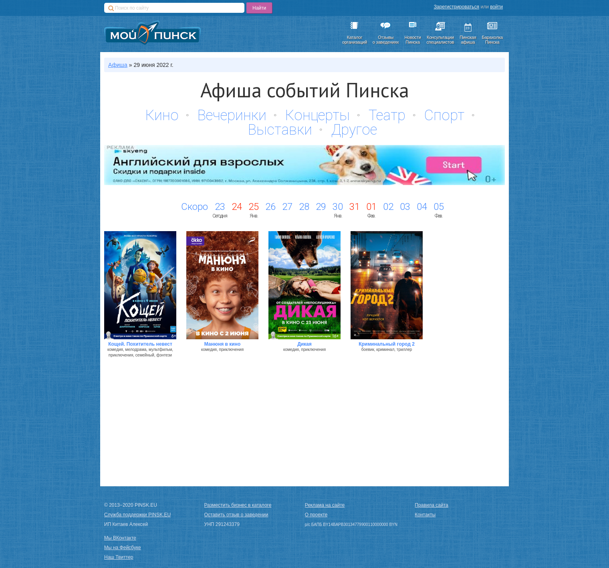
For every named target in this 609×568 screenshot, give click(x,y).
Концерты (317, 115)
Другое (354, 129)
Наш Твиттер (118, 557)
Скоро (194, 206)
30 (338, 206)
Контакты (425, 515)
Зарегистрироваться (456, 7)
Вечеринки (232, 115)
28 (304, 206)
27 (287, 206)
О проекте (316, 515)
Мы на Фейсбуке (122, 547)
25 (253, 206)
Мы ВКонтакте (120, 538)
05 (439, 206)
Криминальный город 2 (387, 344)
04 (422, 206)
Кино (162, 115)
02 (388, 206)
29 (321, 206)
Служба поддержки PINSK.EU (137, 515)
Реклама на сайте (325, 505)
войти (496, 7)
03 (405, 206)
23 (220, 206)
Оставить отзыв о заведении (236, 515)
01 (371, 206)
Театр (387, 115)
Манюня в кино (222, 344)
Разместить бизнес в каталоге (238, 505)
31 (354, 206)
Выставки (280, 129)
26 (270, 206)
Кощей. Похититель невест (140, 344)
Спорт (444, 115)
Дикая (304, 344)
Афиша (117, 65)
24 (237, 206)
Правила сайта (431, 505)
